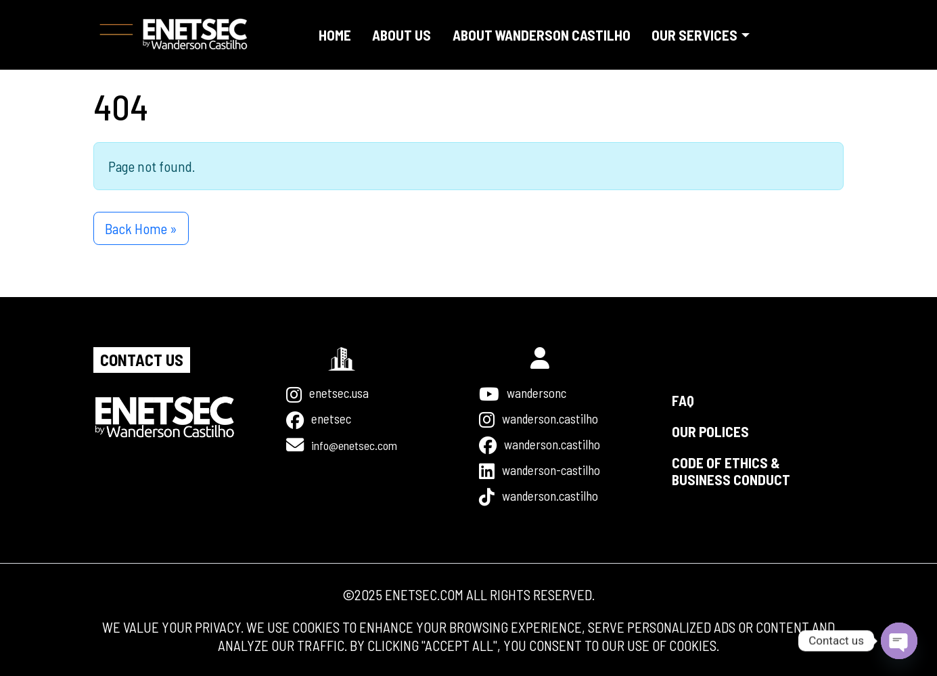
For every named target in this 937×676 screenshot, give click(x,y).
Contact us (145, 351)
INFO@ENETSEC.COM (364, 439)
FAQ (683, 390)
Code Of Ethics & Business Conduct (731, 461)
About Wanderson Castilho (542, 34)
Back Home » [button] (141, 228)
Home (335, 34)
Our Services (694, 34)
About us (401, 34)
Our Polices (710, 421)
